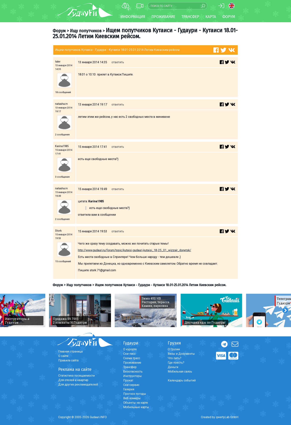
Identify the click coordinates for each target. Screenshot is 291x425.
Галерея (128, 389)
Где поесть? (176, 362)
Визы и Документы (181, 353)
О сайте (63, 356)
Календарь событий (182, 380)
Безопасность (133, 371)
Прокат (128, 380)
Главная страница (70, 351)
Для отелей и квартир (73, 380)
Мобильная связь (180, 371)
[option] (80, 310)
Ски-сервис (131, 385)
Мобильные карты (136, 407)
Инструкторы (132, 376)
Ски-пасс (129, 353)
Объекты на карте (135, 402)
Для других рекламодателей (78, 384)
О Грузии (174, 349)
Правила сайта (68, 360)
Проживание (132, 362)
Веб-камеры (132, 398)
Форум (228, 16)
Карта (210, 16)
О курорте (130, 349)
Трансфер (130, 367)
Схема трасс (131, 358)
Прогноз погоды (134, 394)
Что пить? (174, 358)
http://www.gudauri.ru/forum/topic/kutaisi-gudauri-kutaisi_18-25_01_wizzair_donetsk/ (134, 250)
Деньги (173, 367)
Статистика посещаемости (76, 375)
